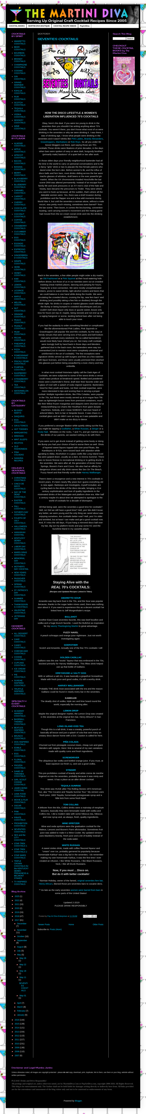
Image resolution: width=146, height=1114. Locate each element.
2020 (17, 908)
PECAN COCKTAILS (19, 339)
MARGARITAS (20, 432)
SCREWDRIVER (70, 757)
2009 (17, 1047)
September (22, 940)
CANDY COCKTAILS (19, 646)
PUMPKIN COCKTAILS (19, 368)
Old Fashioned (50, 278)
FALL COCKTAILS (19, 507)
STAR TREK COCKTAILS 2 (20, 850)
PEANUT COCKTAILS (19, 327)
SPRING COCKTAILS (19, 585)
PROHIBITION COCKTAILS (20, 824)
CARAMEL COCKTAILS (19, 191)
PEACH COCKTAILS (19, 321)
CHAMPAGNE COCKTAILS (20, 66)
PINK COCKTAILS (19, 812)
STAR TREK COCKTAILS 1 (20, 844)
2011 (17, 1039)
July (19, 951)
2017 (17, 920)
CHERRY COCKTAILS (19, 203)
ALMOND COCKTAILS (19, 144)
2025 (17, 896)
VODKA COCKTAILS (19, 115)
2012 (17, 1035)
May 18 (23, 971)
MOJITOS (18, 443)
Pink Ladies (77, 138)
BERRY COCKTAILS (19, 174)
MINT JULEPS (20, 439)
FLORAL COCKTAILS (19, 760)
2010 (17, 1043)
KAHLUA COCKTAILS (19, 92)
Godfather (66, 428)
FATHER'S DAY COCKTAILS (21, 513)
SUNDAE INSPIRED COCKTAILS (19, 683)
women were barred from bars (85, 890)
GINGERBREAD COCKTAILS (21, 256)
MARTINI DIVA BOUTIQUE (39, 26)
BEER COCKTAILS (19, 48)
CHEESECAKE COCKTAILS (21, 652)
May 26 (23, 958)
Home (71, 924)
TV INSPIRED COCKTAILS (20, 882)
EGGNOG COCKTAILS (19, 244)
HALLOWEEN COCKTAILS (20, 527)
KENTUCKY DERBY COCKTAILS (19, 540)
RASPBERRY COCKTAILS (20, 374)
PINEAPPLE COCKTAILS (19, 345)
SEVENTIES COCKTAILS (58, 39)
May (19, 954)
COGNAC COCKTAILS (19, 72)
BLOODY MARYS (18, 411)
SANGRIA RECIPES (18, 459)
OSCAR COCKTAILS (19, 806)
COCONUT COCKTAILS (19, 215)
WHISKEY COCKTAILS (19, 121)
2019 (17, 912)
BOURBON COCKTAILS (19, 54)
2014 (17, 1027)
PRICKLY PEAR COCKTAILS (21, 362)
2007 (17, 1055)
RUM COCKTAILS (19, 97)
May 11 (23, 977)
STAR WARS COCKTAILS (20, 856)
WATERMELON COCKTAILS (21, 392)
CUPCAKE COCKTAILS (19, 664)
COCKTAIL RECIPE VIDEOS (64, 26)
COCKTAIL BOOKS (17, 26)
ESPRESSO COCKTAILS (19, 250)
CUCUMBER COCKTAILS (20, 232)
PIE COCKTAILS (19, 676)
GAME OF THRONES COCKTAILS (19, 773)
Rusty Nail (43, 432)
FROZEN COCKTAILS (19, 766)
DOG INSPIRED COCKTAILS (21, 743)
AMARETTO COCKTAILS (19, 42)
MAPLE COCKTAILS (19, 297)
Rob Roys (76, 142)
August (20, 947)
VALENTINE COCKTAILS (19, 611)
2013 (17, 1032)
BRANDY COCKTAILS (19, 60)
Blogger (78, 1101)
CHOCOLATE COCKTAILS (20, 209)
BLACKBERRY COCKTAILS (21, 179)
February (21, 1011)
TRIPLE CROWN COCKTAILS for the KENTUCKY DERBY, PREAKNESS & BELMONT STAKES (21, 869)
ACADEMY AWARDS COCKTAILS (19, 713)
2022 (17, 900)
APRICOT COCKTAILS (19, 156)
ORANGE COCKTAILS (19, 315)
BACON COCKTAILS (19, 162)
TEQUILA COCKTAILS (19, 109)
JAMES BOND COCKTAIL (20, 789)
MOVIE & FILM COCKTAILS (21, 801)
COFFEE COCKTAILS (19, 221)
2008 (17, 1051)
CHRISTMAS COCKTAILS (20, 479)
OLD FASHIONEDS (20, 447)
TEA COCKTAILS (19, 386)
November (21, 930)
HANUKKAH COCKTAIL (19, 533)
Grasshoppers (48, 142)
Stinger (95, 428)
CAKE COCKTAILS (19, 640)
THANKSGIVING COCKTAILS (21, 605)
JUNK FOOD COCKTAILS (20, 795)
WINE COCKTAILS (19, 127)
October (21, 936)
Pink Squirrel (69, 278)
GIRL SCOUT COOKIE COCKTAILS (20, 782)
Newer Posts (44, 924)
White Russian (81, 428)
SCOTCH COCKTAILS (19, 103)
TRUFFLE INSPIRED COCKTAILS (19, 691)
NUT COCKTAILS (19, 309)
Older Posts (98, 924)
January (21, 1015)
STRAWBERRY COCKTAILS (21, 380)
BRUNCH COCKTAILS (19, 737)
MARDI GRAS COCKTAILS (20, 553)
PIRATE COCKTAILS (19, 818)
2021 (17, 904)
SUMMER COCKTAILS (19, 599)
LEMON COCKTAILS (19, 286)
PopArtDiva (84, 26)
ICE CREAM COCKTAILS (19, 670)
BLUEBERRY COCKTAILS (20, 185)
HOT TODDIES (21, 429)
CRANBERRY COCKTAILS (20, 227)
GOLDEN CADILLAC (71, 657)
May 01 (23, 995)
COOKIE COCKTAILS (19, 658)
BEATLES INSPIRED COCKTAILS (19, 730)
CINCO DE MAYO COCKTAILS (19, 486)
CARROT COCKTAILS (19, 197)
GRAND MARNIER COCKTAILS (19, 85)
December (21, 923)
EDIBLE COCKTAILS (19, 749)
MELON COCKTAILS (19, 303)
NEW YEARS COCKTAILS (20, 573)
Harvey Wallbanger (91, 472)
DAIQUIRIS (19, 416)
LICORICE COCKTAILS (19, 291)
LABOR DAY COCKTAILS (20, 547)
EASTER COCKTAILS (19, 501)
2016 (17, 1020)
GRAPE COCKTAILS (19, 262)
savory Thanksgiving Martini (64, 626)
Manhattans (61, 142)
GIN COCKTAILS (19, 77)
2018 (17, 916)
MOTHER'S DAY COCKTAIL (21, 567)
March (20, 1007)
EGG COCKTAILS (19, 238)
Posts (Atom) (56, 929)
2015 (17, 1024)
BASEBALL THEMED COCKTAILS (19, 721)
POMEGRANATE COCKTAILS (21, 356)
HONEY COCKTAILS (19, 274)
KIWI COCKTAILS (19, 280)
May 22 (23, 964)
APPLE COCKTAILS (19, 150)
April (19, 1003)
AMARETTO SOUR (71, 598)
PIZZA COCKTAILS (19, 350)
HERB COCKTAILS (19, 268)
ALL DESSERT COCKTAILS (21, 634)
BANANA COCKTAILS (19, 168)
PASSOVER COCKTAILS (19, 579)
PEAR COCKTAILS (19, 333)
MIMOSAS (19, 436)
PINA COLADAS (19, 453)
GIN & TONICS (21, 425)
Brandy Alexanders (93, 138)
